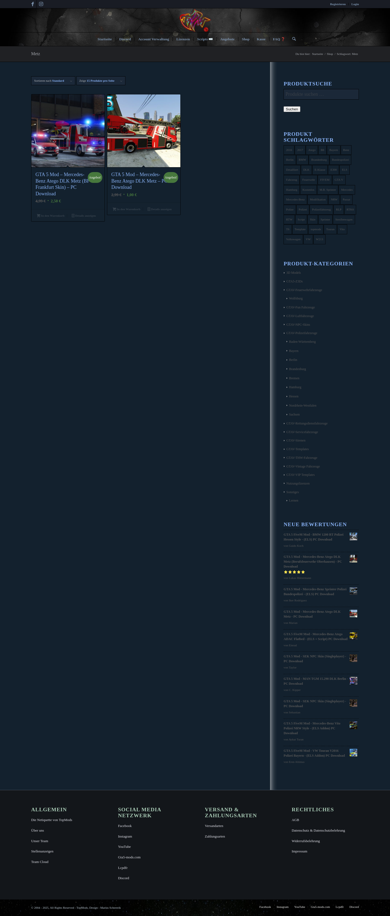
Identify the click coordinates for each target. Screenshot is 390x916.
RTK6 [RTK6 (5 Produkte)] (350, 209)
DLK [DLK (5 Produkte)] (306, 169)
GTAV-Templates (297, 449)
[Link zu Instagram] (41, 4)
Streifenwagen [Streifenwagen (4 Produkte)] (344, 219)
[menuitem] (338, 4)
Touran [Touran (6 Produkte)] (330, 229)
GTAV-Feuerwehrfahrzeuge (304, 290)
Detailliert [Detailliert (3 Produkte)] (292, 169)
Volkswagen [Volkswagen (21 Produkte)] (293, 239)
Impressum (299, 851)
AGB (295, 820)
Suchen (292, 109)
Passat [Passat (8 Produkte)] (346, 199)
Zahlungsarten (215, 836)
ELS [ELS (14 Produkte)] (344, 169)
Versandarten (214, 826)
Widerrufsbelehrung (306, 841)
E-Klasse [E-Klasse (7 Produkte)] (320, 169)
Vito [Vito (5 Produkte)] (342, 229)
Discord (123, 878)
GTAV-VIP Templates (300, 475)
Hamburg (295, 387)
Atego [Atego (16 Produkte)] (312, 149)
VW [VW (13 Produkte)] (308, 239)
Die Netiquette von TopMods (51, 820)
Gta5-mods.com (129, 857)
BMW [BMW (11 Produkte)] (302, 159)
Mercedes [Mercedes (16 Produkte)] (347, 189)
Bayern (293, 351)
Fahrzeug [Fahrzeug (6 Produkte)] (291, 179)
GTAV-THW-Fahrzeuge (301, 458)
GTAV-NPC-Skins (298, 325)
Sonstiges (292, 492)
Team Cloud (39, 862)
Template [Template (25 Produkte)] (300, 229)
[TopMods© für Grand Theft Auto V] (195, 20)
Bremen (294, 378)
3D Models (293, 273)
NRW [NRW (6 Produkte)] (334, 199)
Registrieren (338, 4)
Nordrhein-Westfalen (302, 405)
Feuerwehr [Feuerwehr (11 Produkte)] (308, 179)
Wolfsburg (296, 298)
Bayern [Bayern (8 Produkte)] (333, 149)
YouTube (124, 847)
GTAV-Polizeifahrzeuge (301, 333)
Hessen (293, 396)
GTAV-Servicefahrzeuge (302, 432)
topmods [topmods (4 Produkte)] (316, 229)
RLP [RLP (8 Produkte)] (338, 209)
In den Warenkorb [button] (50, 216)
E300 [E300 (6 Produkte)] (333, 169)
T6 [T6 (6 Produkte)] (287, 229)
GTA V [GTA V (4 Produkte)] (339, 179)
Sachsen (294, 414)
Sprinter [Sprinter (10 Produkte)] (325, 219)
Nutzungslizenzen (298, 483)
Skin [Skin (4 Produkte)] (312, 219)
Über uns (37, 830)
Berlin (293, 360)
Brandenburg (297, 369)
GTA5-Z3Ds (294, 281)
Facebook (125, 826)
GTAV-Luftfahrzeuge (300, 316)
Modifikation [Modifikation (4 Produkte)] (318, 199)
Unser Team (39, 841)
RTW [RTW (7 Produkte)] (289, 219)
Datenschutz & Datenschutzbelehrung (318, 830)
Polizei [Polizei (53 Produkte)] (303, 209)
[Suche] (292, 39)
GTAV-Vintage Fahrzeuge (303, 466)
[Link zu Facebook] (33, 4)
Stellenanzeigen (42, 851)
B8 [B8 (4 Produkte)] (322, 149)
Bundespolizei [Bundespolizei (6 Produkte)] (340, 159)
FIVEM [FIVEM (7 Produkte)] (324, 179)
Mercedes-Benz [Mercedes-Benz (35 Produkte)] (295, 199)
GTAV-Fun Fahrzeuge (300, 307)
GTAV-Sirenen (295, 440)
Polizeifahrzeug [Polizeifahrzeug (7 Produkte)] (321, 209)
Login (355, 4)
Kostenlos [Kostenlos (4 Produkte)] (308, 189)
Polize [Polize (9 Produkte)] (290, 209)
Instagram (125, 836)
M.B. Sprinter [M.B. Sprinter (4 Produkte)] (328, 189)
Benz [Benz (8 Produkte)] (346, 149)
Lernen (293, 500)
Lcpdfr (123, 868)
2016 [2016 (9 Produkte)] (289, 149)
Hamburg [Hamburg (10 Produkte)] (291, 189)
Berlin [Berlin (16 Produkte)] (290, 159)
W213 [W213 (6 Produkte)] (319, 239)
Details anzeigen (84, 216)
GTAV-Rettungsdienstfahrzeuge (306, 423)
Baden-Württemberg (302, 342)
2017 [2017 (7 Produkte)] (300, 149)
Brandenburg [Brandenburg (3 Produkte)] (319, 159)
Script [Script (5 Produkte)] (301, 219)
